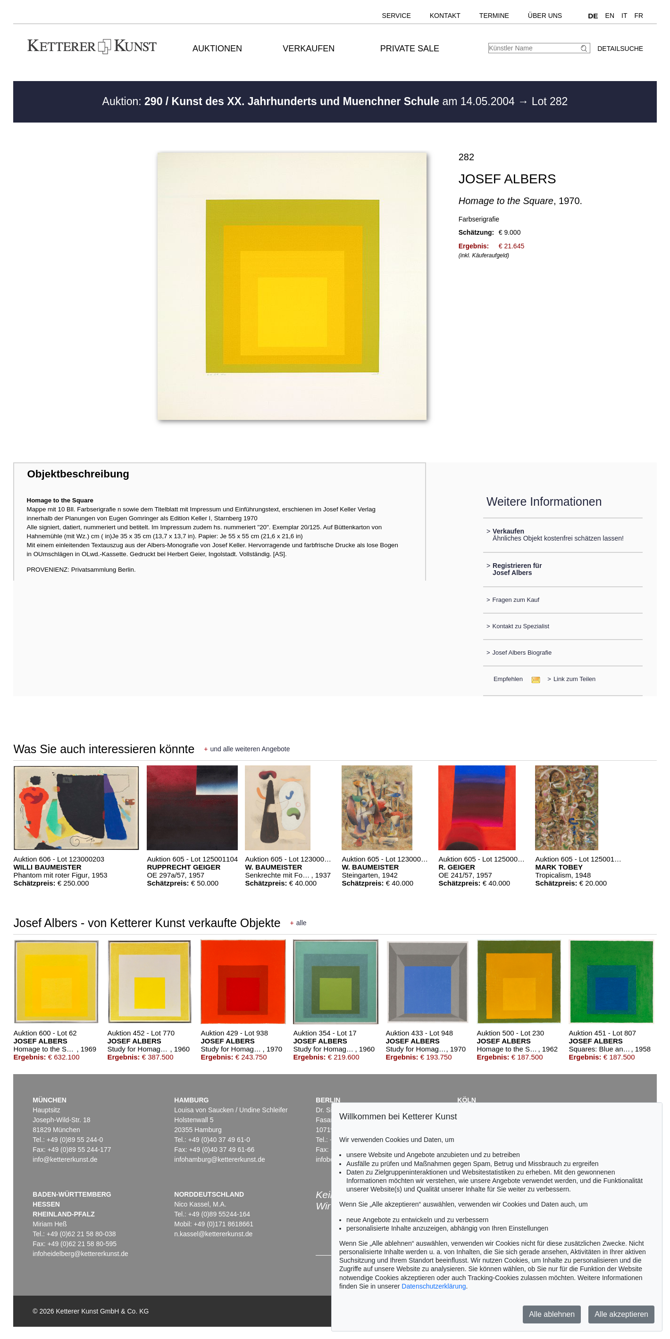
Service (396, 15)
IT (624, 15)
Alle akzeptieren (621, 1314)
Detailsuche (620, 48)
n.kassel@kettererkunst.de (213, 1234)
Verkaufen (309, 48)
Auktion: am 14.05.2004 (310, 101)
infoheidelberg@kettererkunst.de (80, 1253)
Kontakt (445, 15)
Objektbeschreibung (78, 474)
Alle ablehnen (552, 1314)
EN (609, 15)
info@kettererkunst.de (65, 1159)
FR (639, 15)
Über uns (545, 15)
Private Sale (409, 48)
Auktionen (217, 48)
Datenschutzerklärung (434, 1286)
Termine (494, 15)
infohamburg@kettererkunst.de (219, 1159)
